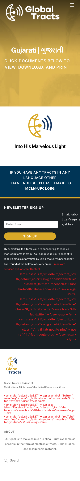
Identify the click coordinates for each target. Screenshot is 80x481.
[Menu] (72, 5)
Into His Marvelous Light (40, 146)
